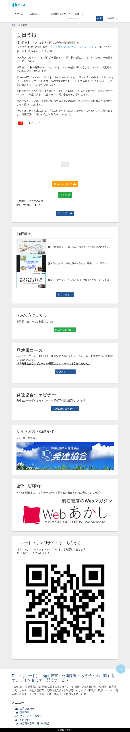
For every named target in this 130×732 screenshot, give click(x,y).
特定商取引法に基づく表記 (33, 723)
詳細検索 (111, 18)
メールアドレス (32, 123)
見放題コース (36, 14)
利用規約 (23, 720)
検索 (99, 18)
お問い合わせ (26, 709)
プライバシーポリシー (30, 716)
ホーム (19, 14)
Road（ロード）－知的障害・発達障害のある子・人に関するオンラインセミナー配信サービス (63, 678)
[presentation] (65, 146)
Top (13, 25)
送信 (65, 164)
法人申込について (65, 330)
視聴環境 (23, 712)
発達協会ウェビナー (59, 14)
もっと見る (64, 295)
